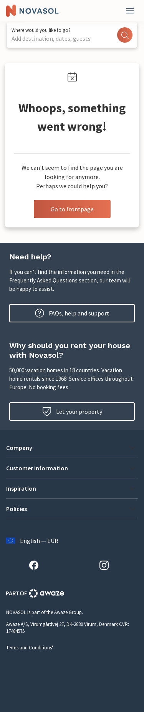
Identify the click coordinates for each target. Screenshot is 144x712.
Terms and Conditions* (29, 647)
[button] (72, 448)
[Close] (130, 10)
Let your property (72, 411)
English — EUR (32, 540)
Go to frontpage (72, 209)
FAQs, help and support (72, 313)
